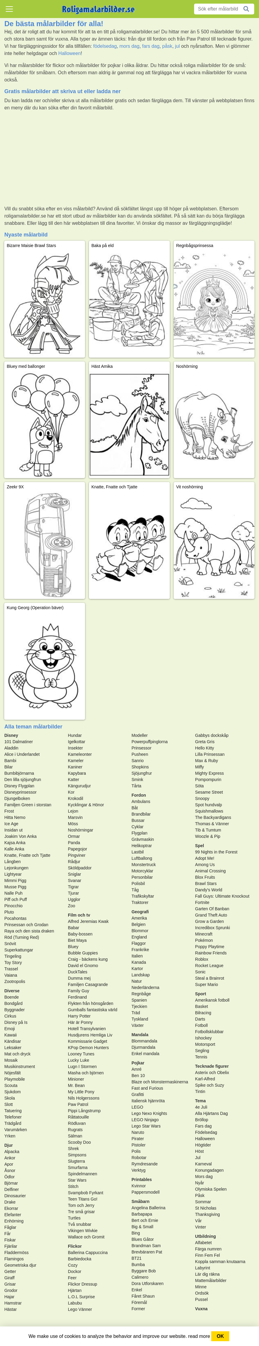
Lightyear (13, 874)
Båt (135, 807)
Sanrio (138, 760)
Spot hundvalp (208, 804)
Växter (138, 1025)
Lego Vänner (80, 1309)
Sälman (75, 1136)
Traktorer (140, 902)
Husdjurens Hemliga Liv (90, 1035)
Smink (137, 779)
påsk (167, 46)
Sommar (203, 1201)
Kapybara (77, 773)
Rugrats (75, 1129)
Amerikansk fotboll (212, 1000)
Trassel (11, 968)
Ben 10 (138, 1075)
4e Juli (201, 1107)
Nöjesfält (12, 1072)
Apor (8, 1164)
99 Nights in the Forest (216, 852)
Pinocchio (13, 905)
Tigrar (73, 886)
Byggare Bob (144, 1270)
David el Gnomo (83, 965)
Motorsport (205, 1044)
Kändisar (12, 1041)
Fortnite (202, 902)
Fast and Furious (147, 1088)
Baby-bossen (80, 934)
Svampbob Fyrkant (85, 1192)
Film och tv (79, 915)
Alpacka (11, 1151)
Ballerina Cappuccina (88, 1252)
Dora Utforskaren (148, 1283)
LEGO (137, 1107)
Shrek (73, 1148)
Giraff (9, 1277)
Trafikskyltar (143, 896)
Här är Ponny (80, 1022)
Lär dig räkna (207, 1274)
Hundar (75, 735)
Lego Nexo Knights (149, 1113)
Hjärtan (74, 1290)
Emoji (9, 1028)
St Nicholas (205, 1208)
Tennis (201, 1057)
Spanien (139, 1000)
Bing (136, 1233)
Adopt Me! (204, 858)
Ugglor (74, 899)
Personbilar (142, 877)
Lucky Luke (78, 1060)
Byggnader (14, 1009)
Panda (74, 842)
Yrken (9, 1136)
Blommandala (144, 1041)
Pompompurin (208, 779)
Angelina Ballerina (149, 1207)
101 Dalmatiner (18, 741)
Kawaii (10, 1035)
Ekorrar (11, 1208)
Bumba (138, 1264)
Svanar (74, 880)
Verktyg (139, 1170)
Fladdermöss (16, 1252)
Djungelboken (17, 798)
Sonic (200, 971)
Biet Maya (77, 940)
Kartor (137, 968)
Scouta (10, 1085)
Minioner (76, 1079)
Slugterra (76, 1161)
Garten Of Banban (212, 908)
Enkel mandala (146, 1053)
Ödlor (9, 1176)
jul (177, 46)
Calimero (140, 1277)
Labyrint (202, 1267)
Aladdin (11, 748)
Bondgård (13, 1003)
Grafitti (138, 1094)
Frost (9, 811)
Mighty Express (209, 773)
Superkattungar (18, 950)
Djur (8, 1145)
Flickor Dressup (82, 1284)
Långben (12, 861)
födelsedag (105, 46)
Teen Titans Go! (82, 1199)
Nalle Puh (13, 893)
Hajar (9, 1296)
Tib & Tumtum (208, 830)
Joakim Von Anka (20, 836)
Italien (137, 956)
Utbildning (205, 1236)
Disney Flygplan (19, 785)
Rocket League (209, 965)
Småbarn (141, 1201)
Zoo (71, 905)
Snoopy (202, 798)
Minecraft (203, 934)
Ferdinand (77, 997)
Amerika (139, 918)
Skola (9, 1098)
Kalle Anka (14, 849)
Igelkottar (76, 741)
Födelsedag (206, 1132)
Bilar (8, 767)
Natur (137, 981)
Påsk (199, 1195)
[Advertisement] (129, 158)
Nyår (199, 1182)
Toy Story (13, 962)
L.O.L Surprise (81, 1296)
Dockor (74, 1271)
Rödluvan (77, 1123)
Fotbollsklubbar (209, 1031)
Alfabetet (203, 1242)
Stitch (73, 1186)
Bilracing (203, 1012)
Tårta (137, 785)
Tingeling (12, 956)
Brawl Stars (206, 883)
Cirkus (10, 1016)
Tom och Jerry (81, 1205)
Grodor (10, 1290)
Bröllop (201, 1119)
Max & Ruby (206, 760)
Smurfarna (77, 1167)
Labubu (75, 1303)
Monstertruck (144, 864)
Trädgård (12, 1123)
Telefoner (13, 1117)
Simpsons (77, 1154)
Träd (136, 1012)
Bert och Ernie (145, 1220)
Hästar (10, 1309)
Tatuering (13, 1110)
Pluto (9, 912)
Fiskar (10, 1240)
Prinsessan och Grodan (26, 924)
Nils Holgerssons (83, 1098)
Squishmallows (209, 811)
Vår (198, 1220)
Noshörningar (80, 830)
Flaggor (139, 943)
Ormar (74, 836)
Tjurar (73, 893)
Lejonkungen (16, 867)
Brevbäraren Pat (147, 1252)
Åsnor (9, 1170)
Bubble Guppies (83, 953)
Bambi (10, 760)
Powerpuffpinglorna (150, 741)
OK (220, 1336)
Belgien (139, 924)
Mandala (140, 1034)
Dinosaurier (15, 1195)
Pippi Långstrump (84, 1110)
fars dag (151, 46)
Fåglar (10, 1227)
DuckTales (77, 971)
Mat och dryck (17, 1053)
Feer (72, 1277)
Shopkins (140, 767)
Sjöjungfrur (142, 773)
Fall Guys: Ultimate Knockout (222, 896)
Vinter (200, 1227)
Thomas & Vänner (212, 823)
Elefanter (12, 1214)
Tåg (135, 889)
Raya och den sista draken (29, 931)
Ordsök (202, 1293)
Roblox (201, 959)
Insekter (75, 748)
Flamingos (14, 1258)
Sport (200, 993)
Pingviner (76, 855)
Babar (73, 927)
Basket (201, 1006)
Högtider (203, 1145)
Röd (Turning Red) (21, 937)
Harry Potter (79, 1016)
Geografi (140, 911)
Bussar (138, 820)
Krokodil (75, 798)
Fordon (139, 795)
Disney (11, 735)
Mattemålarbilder (210, 1280)
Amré (137, 1069)
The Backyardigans (213, 817)
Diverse (12, 990)
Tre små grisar (81, 1211)
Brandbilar (141, 814)
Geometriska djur (20, 1265)
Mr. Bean (76, 1085)
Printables (142, 1179)
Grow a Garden (209, 921)
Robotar (139, 1157)
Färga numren (208, 1249)
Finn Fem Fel (207, 1255)
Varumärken (15, 1129)
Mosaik (10, 1060)
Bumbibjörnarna (19, 773)
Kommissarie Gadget (87, 1041)
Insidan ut (13, 830)
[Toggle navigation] (9, 9)
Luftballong (142, 858)
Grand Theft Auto (211, 915)
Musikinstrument (19, 1066)
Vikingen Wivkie (83, 1230)
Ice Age (11, 823)
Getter (10, 1271)
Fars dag (203, 1126)
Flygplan (140, 833)
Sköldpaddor (80, 867)
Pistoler (139, 1145)
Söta (199, 785)
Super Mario (206, 984)
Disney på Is (15, 1022)
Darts (200, 1019)
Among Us (205, 864)
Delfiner (11, 1189)
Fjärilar (10, 1246)
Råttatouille (78, 1117)
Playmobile (14, 1079)
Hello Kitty (204, 748)
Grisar (10, 1284)
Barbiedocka (79, 1258)
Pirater (138, 1138)
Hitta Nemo (14, 817)
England (139, 937)
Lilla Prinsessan (209, 754)
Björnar (11, 1183)
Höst (199, 1151)
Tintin (200, 1091)
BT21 (137, 1258)
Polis (136, 1151)
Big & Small (142, 1226)
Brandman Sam (146, 1245)
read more (199, 1336)
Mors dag (203, 1176)
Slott (8, 1104)
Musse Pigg (15, 886)
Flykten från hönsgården (90, 1003)
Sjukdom (12, 1091)
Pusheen (140, 754)
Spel (199, 845)
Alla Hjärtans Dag (211, 1113)
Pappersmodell (146, 1192)
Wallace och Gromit (86, 1237)
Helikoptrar (142, 845)
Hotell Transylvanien (87, 1028)
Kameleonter (80, 754)
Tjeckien (139, 1006)
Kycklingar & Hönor (86, 804)
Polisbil (138, 883)
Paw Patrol (78, 1104)
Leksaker (12, 1047)
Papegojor (77, 849)
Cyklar (138, 826)
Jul (197, 1157)
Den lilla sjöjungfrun (22, 779)
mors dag (129, 46)
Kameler (76, 760)
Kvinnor (139, 1185)
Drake (9, 1202)
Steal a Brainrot (209, 978)
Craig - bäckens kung (88, 959)
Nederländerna (146, 987)
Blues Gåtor (143, 1239)
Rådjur (74, 861)
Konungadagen (209, 1170)
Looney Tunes (81, 1053)
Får (7, 1233)
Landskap (141, 974)
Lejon (73, 811)
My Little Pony (81, 1091)
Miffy (199, 767)
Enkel (137, 1289)
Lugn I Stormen (82, 1066)
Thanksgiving (207, 1214)
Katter (73, 779)
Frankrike (140, 949)
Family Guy (78, 990)
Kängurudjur (79, 785)
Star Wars (77, 1180)
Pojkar (138, 1063)
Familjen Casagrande (88, 984)
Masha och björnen (86, 1072)
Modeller (140, 735)
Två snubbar (79, 1224)
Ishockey (203, 1038)
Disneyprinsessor (20, 792)
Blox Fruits (205, 877)
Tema (200, 1100)
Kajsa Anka (14, 842)
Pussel (201, 1299)
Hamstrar (13, 1303)
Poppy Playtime (209, 946)
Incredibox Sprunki (212, 927)
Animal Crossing (210, 870)
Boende (11, 997)
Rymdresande (145, 1163)
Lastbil (138, 852)
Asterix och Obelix (212, 1072)
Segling (202, 1050)
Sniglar (74, 874)
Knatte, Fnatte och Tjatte (27, 855)
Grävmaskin (143, 839)
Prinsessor (141, 748)
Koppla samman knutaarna (220, 1261)
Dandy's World (208, 889)
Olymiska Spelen (211, 1189)
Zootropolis (14, 981)
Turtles (74, 1218)
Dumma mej (79, 978)
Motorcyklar (142, 870)
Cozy (73, 1265)
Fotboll (201, 1025)
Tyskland (140, 1019)
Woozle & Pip (207, 836)
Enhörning (13, 1221)
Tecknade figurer (212, 1066)
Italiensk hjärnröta (148, 1100)
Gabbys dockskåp (211, 735)
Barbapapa (142, 1214)
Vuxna (201, 1308)
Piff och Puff (15, 899)
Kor (71, 792)
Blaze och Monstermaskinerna (160, 1081)
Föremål (139, 1302)
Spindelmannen (82, 1173)
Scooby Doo (79, 1142)
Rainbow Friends (211, 953)
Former (138, 1308)
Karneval (203, 1163)
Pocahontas (15, 918)
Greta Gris (205, 741)
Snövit (10, 943)
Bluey (73, 946)
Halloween (69, 53)
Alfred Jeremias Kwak (88, 921)
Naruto (138, 1132)
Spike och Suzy (209, 1085)
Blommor (140, 930)
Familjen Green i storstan (27, 804)
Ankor (9, 1157)
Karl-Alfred (205, 1078)
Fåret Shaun (143, 1296)
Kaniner (75, 767)
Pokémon (204, 940)
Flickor (75, 1246)
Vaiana (10, 975)
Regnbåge (141, 993)
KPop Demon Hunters (88, 1047)
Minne (200, 1286)
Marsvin (75, 817)
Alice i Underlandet (22, 754)
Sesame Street (209, 792)
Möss (73, 823)
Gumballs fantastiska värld (92, 1009)
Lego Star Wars (146, 1126)
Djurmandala (143, 1047)
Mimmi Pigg (15, 880)
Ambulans (141, 801)
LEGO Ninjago (145, 1119)
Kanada (139, 962)
